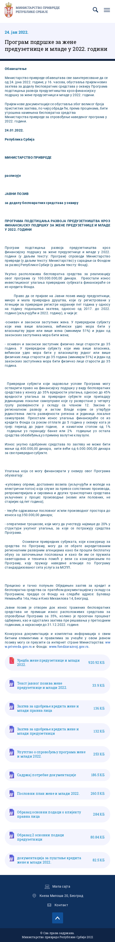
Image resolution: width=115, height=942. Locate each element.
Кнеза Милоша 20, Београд (61, 896)
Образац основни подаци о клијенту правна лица (61, 814)
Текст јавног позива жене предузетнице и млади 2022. (61, 685)
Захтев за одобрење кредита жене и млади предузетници (61, 731)
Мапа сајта (61, 886)
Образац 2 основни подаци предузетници (61, 837)
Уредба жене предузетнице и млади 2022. (61, 662)
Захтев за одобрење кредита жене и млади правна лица (61, 708)
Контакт (61, 905)
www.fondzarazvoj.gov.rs (68, 647)
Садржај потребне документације (61, 775)
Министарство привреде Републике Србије (38, 10)
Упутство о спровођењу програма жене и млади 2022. (61, 754)
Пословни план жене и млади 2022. (61, 793)
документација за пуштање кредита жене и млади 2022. (61, 860)
